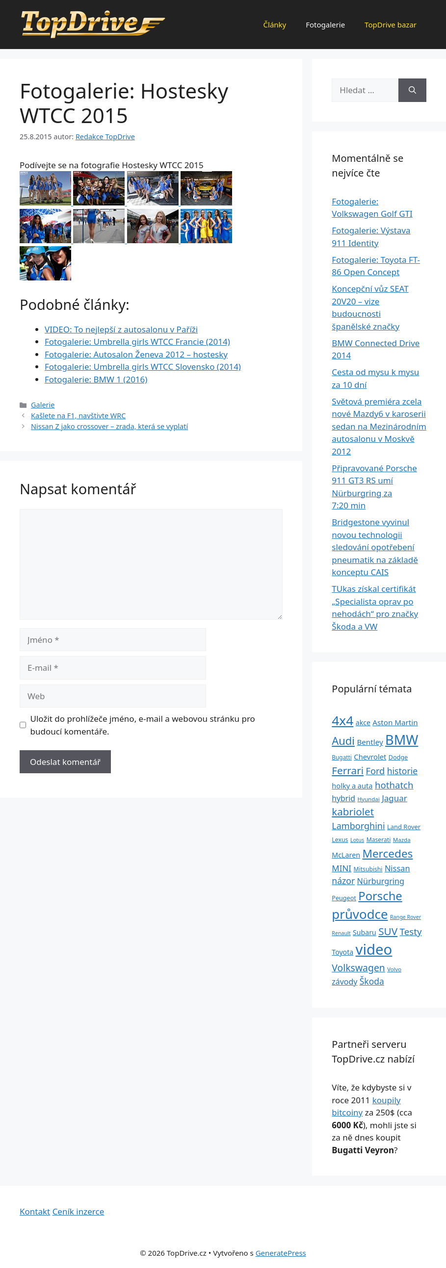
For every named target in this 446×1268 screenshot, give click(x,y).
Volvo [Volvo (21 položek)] (394, 969)
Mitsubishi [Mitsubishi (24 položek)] (368, 869)
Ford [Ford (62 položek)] (375, 771)
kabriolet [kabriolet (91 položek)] (353, 811)
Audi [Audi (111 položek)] (343, 741)
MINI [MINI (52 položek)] (341, 868)
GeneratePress (281, 1253)
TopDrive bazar (391, 24)
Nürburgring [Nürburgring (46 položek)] (380, 881)
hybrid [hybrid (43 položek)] (343, 798)
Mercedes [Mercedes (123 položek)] (387, 853)
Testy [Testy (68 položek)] (411, 931)
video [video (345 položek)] (374, 949)
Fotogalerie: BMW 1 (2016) (96, 379)
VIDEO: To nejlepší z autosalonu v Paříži (121, 329)
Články (275, 24)
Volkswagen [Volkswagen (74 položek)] (358, 967)
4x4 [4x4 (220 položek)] (342, 720)
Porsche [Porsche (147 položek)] (380, 896)
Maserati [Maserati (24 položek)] (379, 840)
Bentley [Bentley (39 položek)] (370, 742)
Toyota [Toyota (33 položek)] (342, 952)
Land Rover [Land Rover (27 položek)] (403, 826)
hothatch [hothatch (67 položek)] (394, 785)
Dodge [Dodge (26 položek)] (398, 757)
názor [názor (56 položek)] (343, 881)
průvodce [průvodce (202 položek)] (360, 914)
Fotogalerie (325, 24)
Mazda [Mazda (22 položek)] (402, 839)
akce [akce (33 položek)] (363, 722)
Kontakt (35, 1211)
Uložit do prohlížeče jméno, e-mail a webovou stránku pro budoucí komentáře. (142, 725)
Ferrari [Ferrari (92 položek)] (348, 770)
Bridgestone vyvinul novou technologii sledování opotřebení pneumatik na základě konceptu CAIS (375, 547)
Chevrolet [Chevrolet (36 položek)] (370, 756)
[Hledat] (412, 90)
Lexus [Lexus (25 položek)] (340, 840)
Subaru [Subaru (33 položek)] (364, 932)
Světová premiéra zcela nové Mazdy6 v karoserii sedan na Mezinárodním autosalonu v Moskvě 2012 (379, 426)
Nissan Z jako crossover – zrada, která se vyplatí (109, 426)
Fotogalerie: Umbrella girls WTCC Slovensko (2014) (143, 366)
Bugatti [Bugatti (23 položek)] (342, 757)
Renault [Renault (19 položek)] (341, 933)
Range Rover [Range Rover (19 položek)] (405, 916)
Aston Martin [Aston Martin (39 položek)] (395, 722)
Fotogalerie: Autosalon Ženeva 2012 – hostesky (136, 354)
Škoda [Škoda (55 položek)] (372, 981)
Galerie (42, 404)
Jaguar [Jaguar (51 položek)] (394, 798)
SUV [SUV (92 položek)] (387, 931)
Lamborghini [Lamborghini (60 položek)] (358, 826)
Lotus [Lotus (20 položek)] (357, 839)
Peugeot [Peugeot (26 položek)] (344, 898)
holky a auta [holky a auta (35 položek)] (352, 785)
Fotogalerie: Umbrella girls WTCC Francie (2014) (137, 341)
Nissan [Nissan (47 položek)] (397, 868)
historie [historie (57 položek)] (402, 771)
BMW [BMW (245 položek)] (401, 740)
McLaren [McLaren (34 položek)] (346, 855)
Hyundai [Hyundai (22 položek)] (368, 799)
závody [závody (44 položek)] (344, 981)
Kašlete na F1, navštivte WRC (78, 415)
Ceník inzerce (78, 1211)
